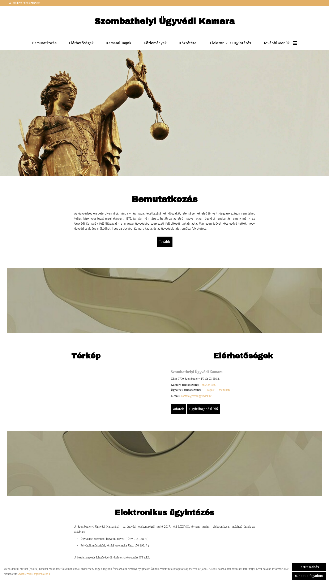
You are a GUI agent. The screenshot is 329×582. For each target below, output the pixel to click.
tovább (164, 242)
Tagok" (211, 389)
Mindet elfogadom (309, 576)
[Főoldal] (164, 22)
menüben (224, 389)
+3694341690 (208, 384)
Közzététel (188, 43)
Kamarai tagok (118, 43)
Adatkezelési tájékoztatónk (34, 573)
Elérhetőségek (81, 43)
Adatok (178, 409)
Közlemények (155, 43)
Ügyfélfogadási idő (203, 409)
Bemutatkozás (44, 43)
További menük (280, 43)
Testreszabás (309, 567)
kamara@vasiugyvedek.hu (196, 396)
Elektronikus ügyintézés (230, 43)
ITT (141, 557)
